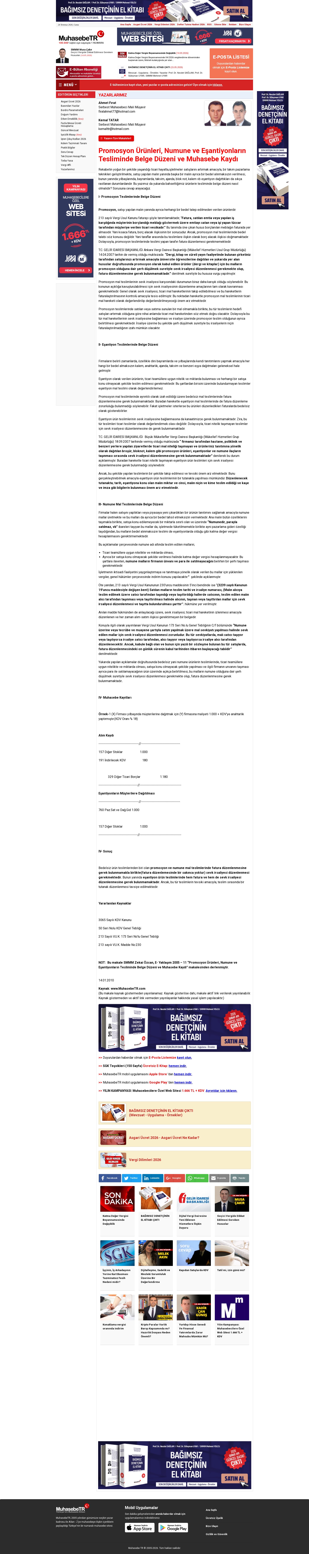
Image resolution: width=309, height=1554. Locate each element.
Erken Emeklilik (72, 119)
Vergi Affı (66, 165)
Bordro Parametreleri (72, 110)
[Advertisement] (75, 344)
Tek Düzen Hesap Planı (73, 156)
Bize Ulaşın (245, 24)
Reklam (232, 24)
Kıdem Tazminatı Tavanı (74, 143)
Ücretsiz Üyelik (214, 1518)
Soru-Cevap (67, 152)
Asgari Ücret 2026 (142, 24)
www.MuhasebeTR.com (128, 988)
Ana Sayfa (125, 24)
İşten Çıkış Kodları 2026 (73, 139)
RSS (209, 24)
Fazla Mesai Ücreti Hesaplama (71, 124)
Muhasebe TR (135, 1548)
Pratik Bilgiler (68, 147)
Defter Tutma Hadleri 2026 (191, 24)
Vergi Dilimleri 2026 (164, 24)
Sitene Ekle (220, 24)
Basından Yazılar (70, 106)
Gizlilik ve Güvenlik (216, 1534)
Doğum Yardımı (69, 114)
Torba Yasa (67, 160)
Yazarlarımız (68, 169)
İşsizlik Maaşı (71, 134)
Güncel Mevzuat (70, 130)
